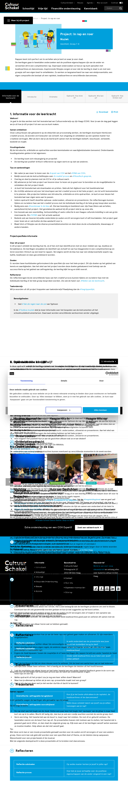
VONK (34, 215)
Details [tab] (64, 381)
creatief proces (62, 176)
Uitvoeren (23, 542)
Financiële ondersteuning (65, 8)
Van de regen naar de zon (35, 304)
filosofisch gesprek (82, 176)
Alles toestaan (100, 410)
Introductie (31, 98)
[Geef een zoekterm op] (113, 8)
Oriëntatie (53, 98)
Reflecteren (24, 751)
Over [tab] (101, 381)
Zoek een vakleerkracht (89, 527)
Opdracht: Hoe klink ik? (74, 97)
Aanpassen (63, 410)
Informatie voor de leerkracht (10, 96)
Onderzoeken (25, 444)
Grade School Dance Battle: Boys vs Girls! (55, 520)
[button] (9, 482)
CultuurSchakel (67, 3)
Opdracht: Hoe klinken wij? (117, 97)
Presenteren (25, 606)
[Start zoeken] (120, 8)
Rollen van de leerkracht (93, 281)
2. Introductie (107, 361)
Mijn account (102, 3)
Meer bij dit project (20, 20)
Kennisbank (91, 8)
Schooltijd (28, 8)
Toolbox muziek (27, 310)
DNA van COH (79, 173)
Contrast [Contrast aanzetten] (114, 3)
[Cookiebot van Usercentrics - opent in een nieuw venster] (107, 373)
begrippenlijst (88, 289)
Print (116, 112)
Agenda (90, 3)
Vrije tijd (43, 8)
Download (103, 112)
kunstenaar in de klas (39, 206)
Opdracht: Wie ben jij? (96, 97)
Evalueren (23, 665)
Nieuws (80, 3)
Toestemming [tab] (26, 381)
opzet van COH (58, 173)
